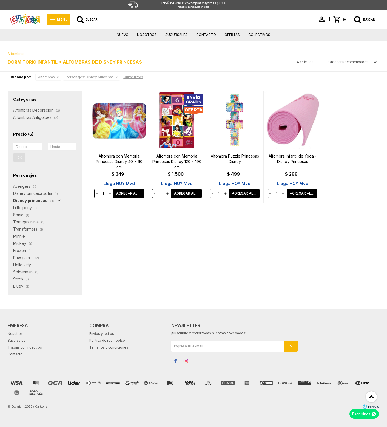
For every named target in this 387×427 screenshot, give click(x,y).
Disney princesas (90, 77)
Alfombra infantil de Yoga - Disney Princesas (293, 159)
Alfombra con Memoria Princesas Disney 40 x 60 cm (119, 161)
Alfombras (46, 77)
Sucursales (176, 35)
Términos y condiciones (108, 347)
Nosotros (147, 35)
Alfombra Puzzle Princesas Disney (235, 159)
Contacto (206, 35)
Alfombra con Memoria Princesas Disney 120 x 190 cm (176, 161)
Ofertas (232, 35)
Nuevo (123, 35)
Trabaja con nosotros (25, 347)
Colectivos (259, 35)
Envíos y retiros (101, 334)
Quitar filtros (133, 77)
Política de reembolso (107, 340)
